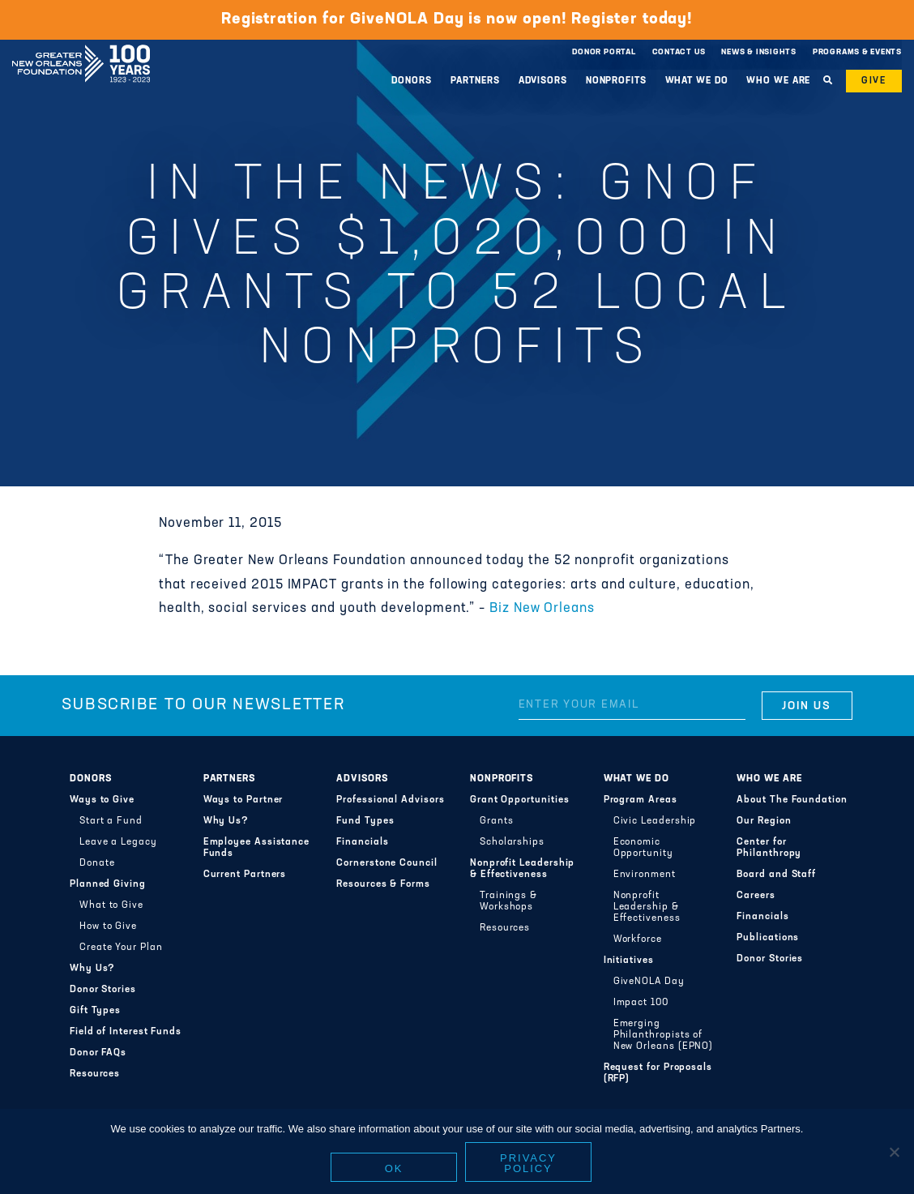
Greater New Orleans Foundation (81, 48)
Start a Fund (111, 821)
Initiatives (629, 960)
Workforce (637, 939)
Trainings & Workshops (508, 901)
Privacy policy (528, 1163)
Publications (768, 938)
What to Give (111, 905)
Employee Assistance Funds (256, 847)
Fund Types (365, 821)
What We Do (696, 81)
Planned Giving (108, 884)
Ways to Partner (243, 800)
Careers (756, 896)
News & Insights (759, 52)
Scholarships (512, 842)
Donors (411, 81)
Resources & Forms (383, 884)
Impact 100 (640, 1003)
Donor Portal (603, 52)
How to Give (108, 926)
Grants (497, 821)
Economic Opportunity (643, 847)
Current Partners (245, 874)
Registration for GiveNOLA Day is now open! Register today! (457, 19)
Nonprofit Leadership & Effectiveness (522, 868)
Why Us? (92, 969)
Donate (97, 863)
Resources (95, 1074)
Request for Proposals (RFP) (658, 1073)
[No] (894, 1152)
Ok (394, 1168)
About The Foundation (792, 800)
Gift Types (95, 1011)
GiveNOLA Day (649, 981)
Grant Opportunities (520, 800)
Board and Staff (776, 874)
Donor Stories (103, 990)
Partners (475, 81)
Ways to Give (102, 800)
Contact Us (679, 52)
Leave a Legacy (118, 842)
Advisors (543, 81)
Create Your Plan (121, 947)
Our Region (764, 821)
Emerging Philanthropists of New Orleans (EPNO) (663, 1035)
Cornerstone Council (387, 863)
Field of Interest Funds (126, 1032)
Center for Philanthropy (769, 847)
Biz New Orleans (542, 608)
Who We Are (778, 81)
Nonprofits (616, 81)
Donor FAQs (98, 1053)
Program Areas (640, 800)
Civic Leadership (655, 821)
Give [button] (873, 81)
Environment (644, 874)
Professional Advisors (390, 800)
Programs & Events (857, 52)
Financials (362, 842)
